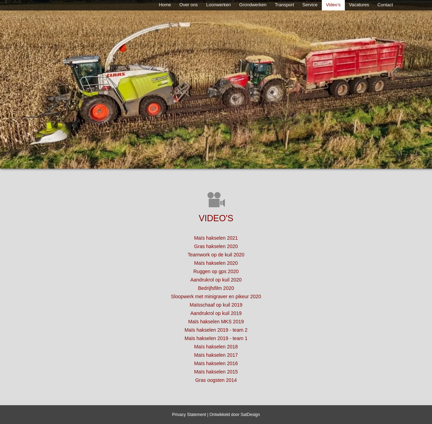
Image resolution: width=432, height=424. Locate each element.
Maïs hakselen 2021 (216, 238)
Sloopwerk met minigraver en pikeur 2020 (216, 296)
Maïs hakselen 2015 (216, 372)
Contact (385, 4)
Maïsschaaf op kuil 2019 (216, 305)
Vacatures (359, 4)
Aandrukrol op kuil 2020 (216, 280)
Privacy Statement (189, 414)
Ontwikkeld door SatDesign (235, 414)
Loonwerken (218, 4)
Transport (284, 4)
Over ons (189, 4)
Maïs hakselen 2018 (216, 346)
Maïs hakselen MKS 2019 (216, 321)
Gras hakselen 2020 (216, 246)
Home (165, 4)
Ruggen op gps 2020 (216, 271)
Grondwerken (252, 4)
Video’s (333, 4)
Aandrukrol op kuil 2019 (216, 313)
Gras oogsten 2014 (216, 380)
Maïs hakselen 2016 (216, 363)
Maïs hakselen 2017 (216, 355)
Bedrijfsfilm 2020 (216, 288)
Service (309, 4)
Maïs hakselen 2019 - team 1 (216, 338)
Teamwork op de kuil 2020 (216, 254)
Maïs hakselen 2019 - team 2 (216, 330)
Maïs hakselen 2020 (216, 263)
